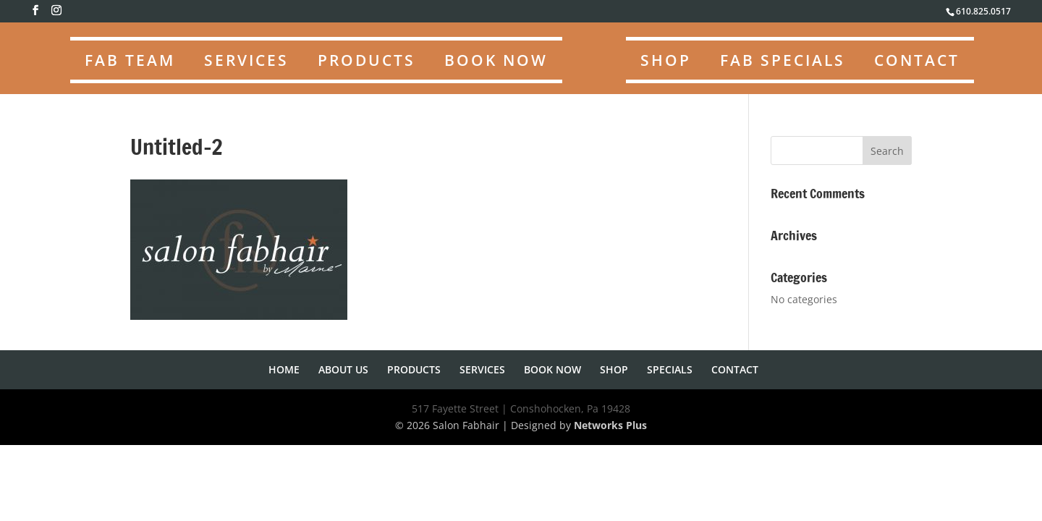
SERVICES (246, 60)
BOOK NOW (496, 60)
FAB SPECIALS (782, 60)
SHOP (665, 60)
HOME (284, 369)
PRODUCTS (366, 60)
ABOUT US (343, 369)
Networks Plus (610, 425)
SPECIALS (669, 369)
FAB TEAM (130, 60)
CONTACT (917, 60)
